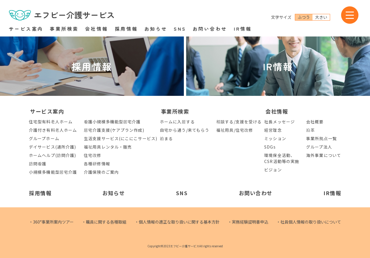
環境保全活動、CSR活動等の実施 (281, 158)
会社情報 (96, 28)
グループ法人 (319, 147)
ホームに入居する (177, 122)
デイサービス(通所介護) (52, 147)
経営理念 (273, 130)
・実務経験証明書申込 (248, 222)
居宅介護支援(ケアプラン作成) (114, 130)
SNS (180, 28)
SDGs (269, 147)
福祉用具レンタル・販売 (108, 147)
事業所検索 (64, 28)
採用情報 (126, 28)
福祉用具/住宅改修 (234, 130)
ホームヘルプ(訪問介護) (52, 155)
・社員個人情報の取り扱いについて (308, 222)
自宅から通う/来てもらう (184, 130)
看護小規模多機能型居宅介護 (112, 122)
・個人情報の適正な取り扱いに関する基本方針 (177, 222)
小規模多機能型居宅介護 (53, 172)
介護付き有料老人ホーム (53, 130)
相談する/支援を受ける (239, 122)
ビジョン (273, 170)
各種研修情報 (97, 163)
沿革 (310, 130)
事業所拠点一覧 (321, 138)
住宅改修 (92, 155)
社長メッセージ (279, 122)
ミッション (275, 138)
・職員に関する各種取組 (104, 222)
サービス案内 (26, 28)
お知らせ (155, 28)
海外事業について (323, 155)
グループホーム (44, 138)
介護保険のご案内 (101, 172)
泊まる (166, 138)
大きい (321, 17)
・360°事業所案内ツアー (51, 222)
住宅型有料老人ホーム (51, 122)
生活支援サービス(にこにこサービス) (120, 138)
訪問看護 (37, 163)
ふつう (304, 17)
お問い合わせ (210, 28)
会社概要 (314, 122)
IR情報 (243, 28)
